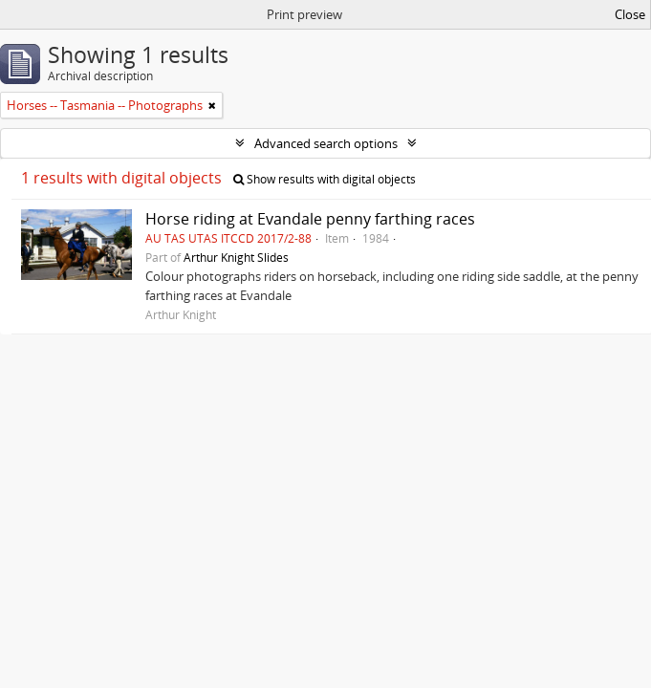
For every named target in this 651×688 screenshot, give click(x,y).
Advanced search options (326, 143)
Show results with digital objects (324, 179)
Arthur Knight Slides (236, 257)
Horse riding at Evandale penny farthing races (310, 218)
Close (630, 14)
